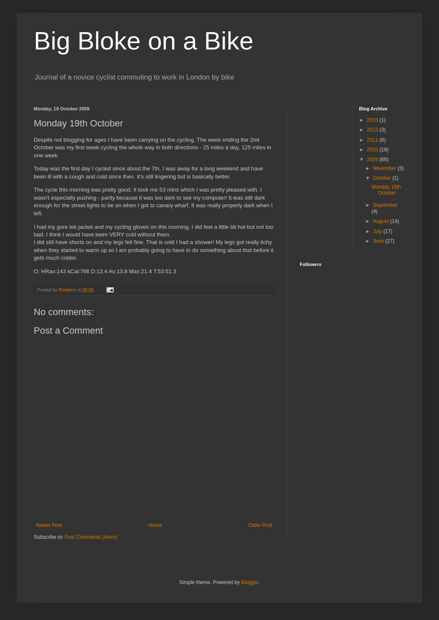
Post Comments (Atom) (91, 537)
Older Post (260, 525)
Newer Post (49, 525)
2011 (373, 140)
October (382, 178)
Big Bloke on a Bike (143, 41)
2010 (373, 150)
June (379, 241)
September (385, 205)
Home (155, 525)
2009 (373, 159)
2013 (373, 130)
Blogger (249, 582)
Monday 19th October (386, 190)
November (385, 168)
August (381, 221)
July (378, 231)
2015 (373, 120)
